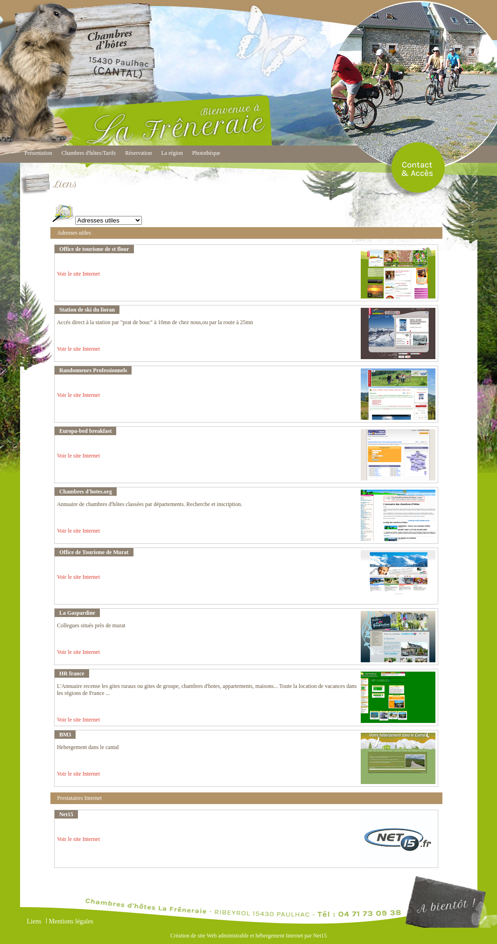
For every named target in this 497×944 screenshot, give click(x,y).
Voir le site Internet (78, 274)
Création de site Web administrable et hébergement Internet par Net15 (248, 935)
